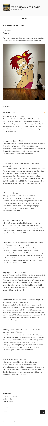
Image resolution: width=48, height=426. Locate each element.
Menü (24, 18)
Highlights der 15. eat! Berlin (14, 272)
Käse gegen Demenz (11, 193)
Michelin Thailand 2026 (13, 220)
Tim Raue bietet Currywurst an (16, 116)
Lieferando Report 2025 (13, 141)
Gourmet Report (9, 112)
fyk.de (6, 33)
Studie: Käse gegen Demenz (14, 359)
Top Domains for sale (25, 7)
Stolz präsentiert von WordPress (11, 422)
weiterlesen (7, 106)
